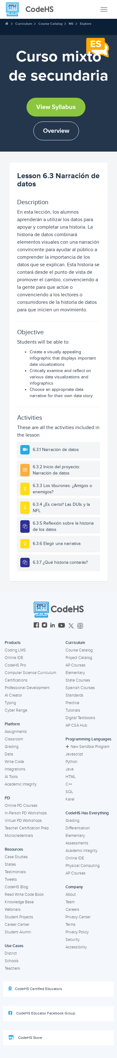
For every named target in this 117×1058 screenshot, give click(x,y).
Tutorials (73, 710)
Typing (10, 702)
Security (73, 939)
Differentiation (78, 828)
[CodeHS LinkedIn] (52, 626)
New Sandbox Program (88, 746)
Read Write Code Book (24, 894)
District (11, 953)
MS (71, 24)
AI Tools (11, 776)
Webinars (13, 909)
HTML (71, 776)
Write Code (14, 761)
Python (71, 761)
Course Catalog (50, 24)
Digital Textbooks (80, 717)
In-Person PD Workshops (26, 813)
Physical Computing (83, 865)
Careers (72, 909)
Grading (11, 746)
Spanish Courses (80, 687)
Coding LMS (15, 650)
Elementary (75, 672)
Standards (74, 695)
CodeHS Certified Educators (35, 988)
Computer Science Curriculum (30, 672)
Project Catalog (79, 657)
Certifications (16, 680)
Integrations (15, 769)
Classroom (14, 739)
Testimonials (15, 871)
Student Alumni (18, 932)
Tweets (11, 879)
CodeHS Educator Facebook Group (41, 1013)
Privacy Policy (77, 932)
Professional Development (27, 687)
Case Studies (16, 856)
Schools (11, 960)
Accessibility (76, 947)
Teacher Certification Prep (27, 828)
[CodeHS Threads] (80, 626)
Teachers (12, 968)
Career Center (17, 924)
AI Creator (13, 695)
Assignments (16, 731)
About (71, 894)
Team (70, 902)
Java (70, 769)
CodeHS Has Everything (87, 813)
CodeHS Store (25, 1037)
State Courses (78, 680)
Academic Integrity (21, 784)
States (10, 864)
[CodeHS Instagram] (44, 626)
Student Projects (19, 917)
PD (7, 798)
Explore (85, 24)
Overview (56, 131)
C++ (69, 784)
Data (9, 754)
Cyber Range (16, 710)
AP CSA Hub (76, 725)
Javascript (74, 754)
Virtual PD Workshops (23, 820)
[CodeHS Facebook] (36, 626)
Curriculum (23, 24)
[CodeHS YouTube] (61, 626)
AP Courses (75, 665)
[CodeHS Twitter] (71, 626)
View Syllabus (56, 107)
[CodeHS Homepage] (32, 9)
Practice (72, 702)
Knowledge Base (19, 902)
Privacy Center (78, 917)
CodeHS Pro (15, 665)
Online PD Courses (21, 805)
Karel (70, 799)
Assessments (77, 843)
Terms (71, 924)
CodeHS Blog (16, 886)
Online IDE (14, 657)
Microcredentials (19, 835)
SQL (69, 791)
